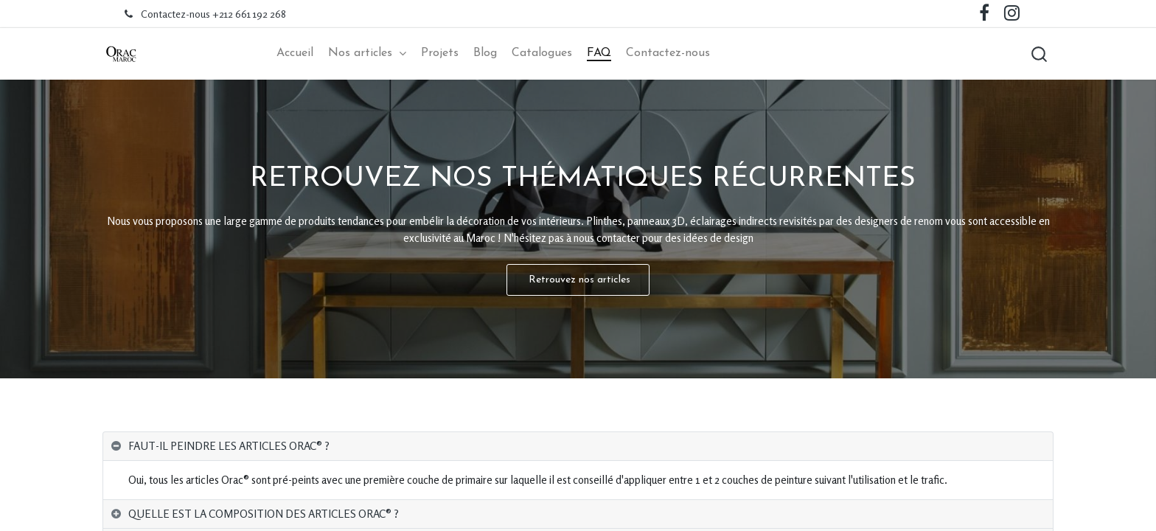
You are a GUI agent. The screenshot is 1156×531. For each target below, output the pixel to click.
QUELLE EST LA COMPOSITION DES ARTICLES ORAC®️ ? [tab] (263, 514)
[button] (1039, 54)
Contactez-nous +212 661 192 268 (213, 13)
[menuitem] (294, 53)
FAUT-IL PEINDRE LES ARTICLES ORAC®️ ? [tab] (229, 446)
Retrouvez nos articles (578, 279)
